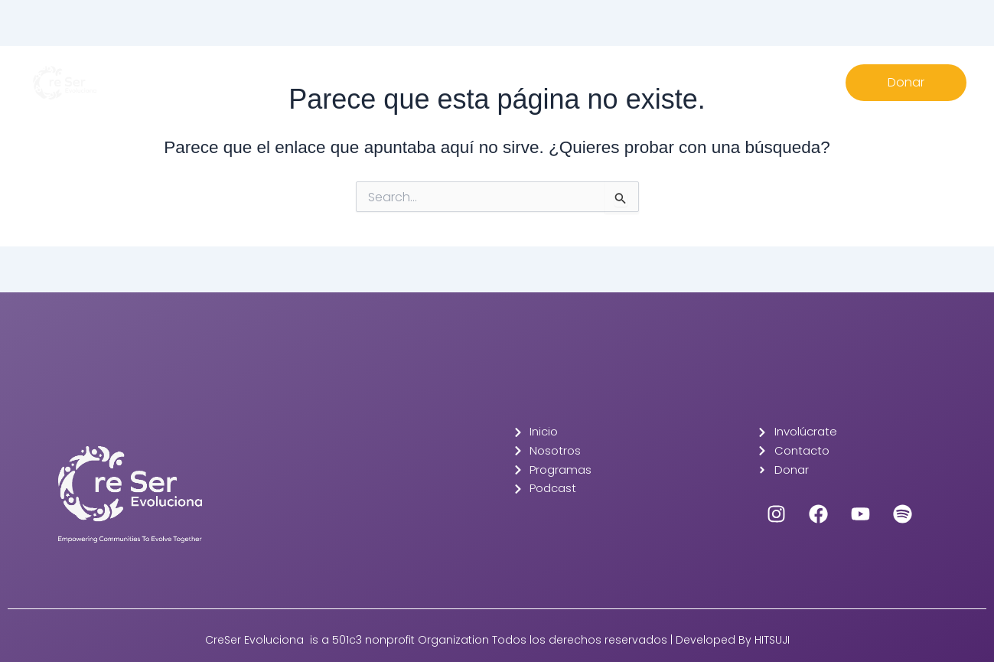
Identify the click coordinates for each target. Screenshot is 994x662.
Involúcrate (542, 73)
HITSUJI (772, 639)
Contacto (612, 73)
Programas (465, 73)
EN (662, 73)
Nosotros (394, 73)
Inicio (338, 73)
